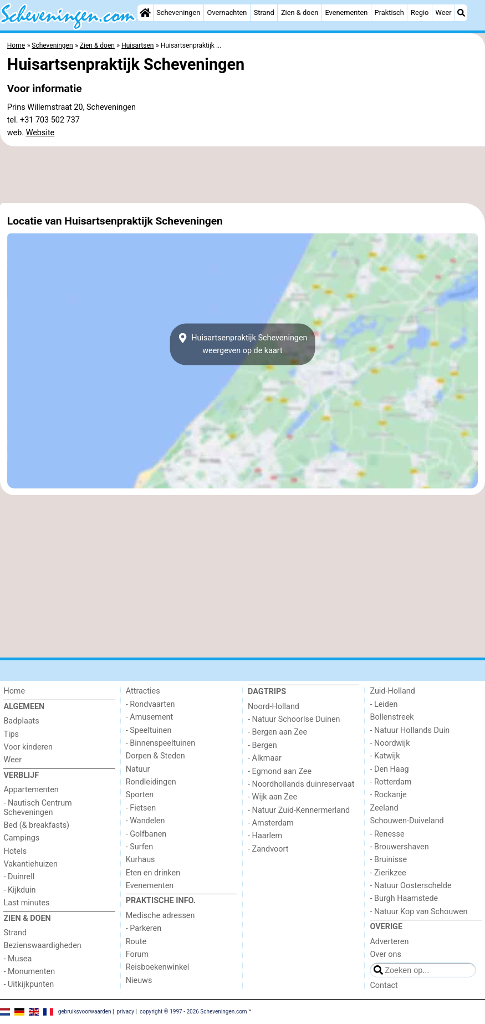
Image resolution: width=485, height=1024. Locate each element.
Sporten (140, 794)
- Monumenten (29, 971)
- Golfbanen (146, 834)
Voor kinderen (28, 747)
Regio (419, 12)
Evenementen (346, 12)
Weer (444, 12)
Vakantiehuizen (30, 864)
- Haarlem (265, 835)
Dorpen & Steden (155, 756)
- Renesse (387, 834)
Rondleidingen (151, 782)
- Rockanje (388, 794)
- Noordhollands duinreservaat (301, 784)
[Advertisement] (242, 175)
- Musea (17, 959)
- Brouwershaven (399, 847)
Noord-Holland (273, 706)
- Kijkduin (19, 890)
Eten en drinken (153, 873)
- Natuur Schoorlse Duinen (294, 719)
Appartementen (30, 789)
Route (136, 941)
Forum (137, 954)
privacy (125, 1011)
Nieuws (139, 980)
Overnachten (227, 12)
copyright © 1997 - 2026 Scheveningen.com (193, 1011)
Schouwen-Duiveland (406, 821)
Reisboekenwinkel (158, 967)
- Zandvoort (268, 849)
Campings (21, 838)
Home (14, 691)
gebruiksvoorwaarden (84, 1011)
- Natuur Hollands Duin (410, 730)
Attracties (143, 691)
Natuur (138, 769)
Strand (264, 12)
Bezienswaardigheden (42, 945)
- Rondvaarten (150, 704)
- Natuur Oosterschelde (410, 885)
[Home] (145, 12)
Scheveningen (178, 12)
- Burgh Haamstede (404, 898)
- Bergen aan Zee (277, 732)
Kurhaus (140, 859)
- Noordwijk (390, 743)
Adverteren (389, 941)
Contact (383, 985)
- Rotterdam (390, 782)
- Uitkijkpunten (28, 984)
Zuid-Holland (392, 691)
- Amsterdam (271, 823)
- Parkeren (143, 928)
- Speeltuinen (149, 730)
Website (40, 132)
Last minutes (26, 903)
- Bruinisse (388, 859)
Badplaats (21, 721)
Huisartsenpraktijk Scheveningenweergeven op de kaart (242, 344)
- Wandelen (145, 821)
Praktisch (389, 12)
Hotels (15, 851)
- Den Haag (389, 769)
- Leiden (383, 704)
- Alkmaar (265, 758)
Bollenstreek (391, 717)
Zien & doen (299, 12)
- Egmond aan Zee (280, 771)
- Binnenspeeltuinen (160, 743)
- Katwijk (385, 756)
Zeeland (384, 808)
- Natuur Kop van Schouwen (418, 911)
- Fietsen (141, 808)
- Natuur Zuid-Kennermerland (299, 810)
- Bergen (262, 745)
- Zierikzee (388, 873)
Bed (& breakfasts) (36, 825)
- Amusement (149, 717)
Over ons (385, 954)
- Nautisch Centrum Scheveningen (37, 807)
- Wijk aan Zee (272, 797)
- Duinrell (18, 877)
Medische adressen (160, 915)
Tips (11, 734)
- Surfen (139, 847)
